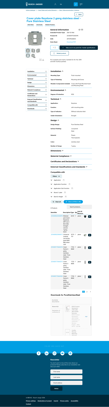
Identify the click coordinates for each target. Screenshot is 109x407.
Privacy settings (31, 401)
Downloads (40, 25)
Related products (60, 54)
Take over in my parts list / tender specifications (78, 48)
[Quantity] (54, 47)
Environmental (37, 75)
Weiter (56, 389)
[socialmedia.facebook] (39, 354)
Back (79, 14)
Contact (28, 404)
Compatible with (37, 105)
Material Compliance (37, 90)
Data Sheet (31, 25)
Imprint (56, 401)
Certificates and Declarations (37, 95)
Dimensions (37, 86)
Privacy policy (64, 401)
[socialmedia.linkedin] (47, 354)
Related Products (52, 25)
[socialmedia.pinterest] (70, 354)
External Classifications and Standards (37, 100)
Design (37, 83)
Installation (37, 71)
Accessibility (74, 401)
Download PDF (71, 42)
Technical (37, 79)
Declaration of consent (45, 401)
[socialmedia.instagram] (54, 354)
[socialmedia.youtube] (62, 354)
